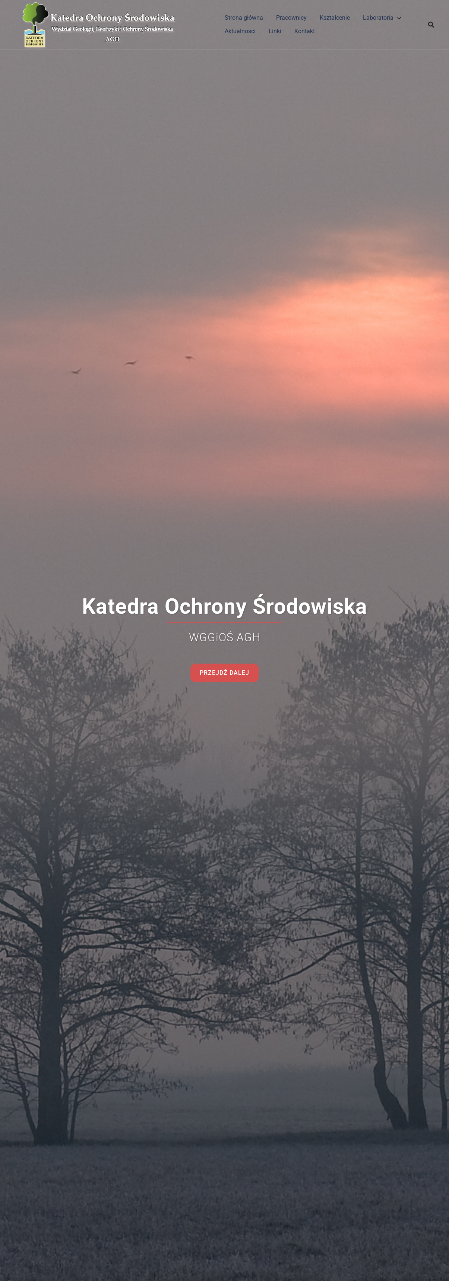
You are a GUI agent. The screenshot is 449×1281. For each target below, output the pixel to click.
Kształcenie (335, 17)
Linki (275, 31)
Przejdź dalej (224, 672)
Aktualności (240, 31)
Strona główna (244, 17)
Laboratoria (378, 17)
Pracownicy (291, 17)
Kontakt (304, 31)
